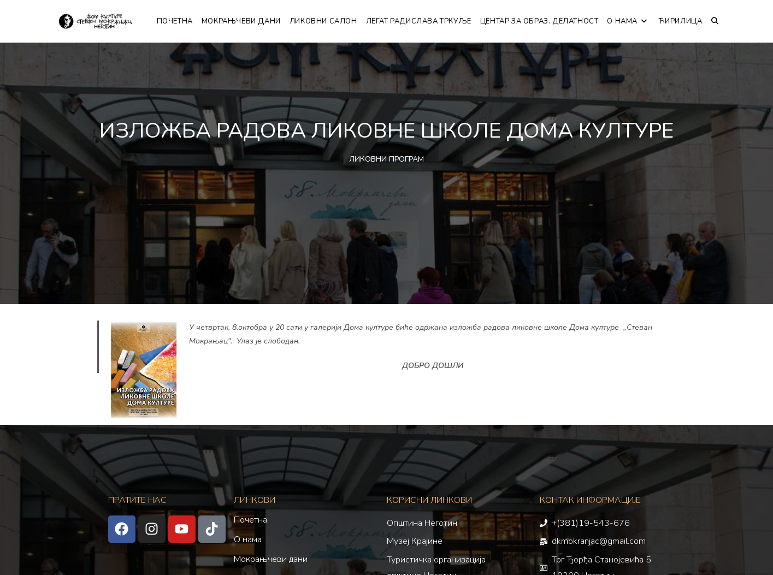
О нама (248, 539)
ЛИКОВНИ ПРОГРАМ (386, 159)
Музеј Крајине (414, 541)
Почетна (250, 520)
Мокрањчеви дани (271, 559)
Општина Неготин (422, 523)
